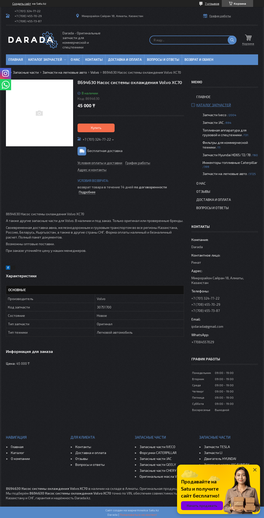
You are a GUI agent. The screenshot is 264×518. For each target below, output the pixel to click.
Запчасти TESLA (217, 447)
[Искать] (232, 40)
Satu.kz (154, 510)
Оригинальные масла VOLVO (162, 476)
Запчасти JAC (213, 122)
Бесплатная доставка (104, 151)
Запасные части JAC (156, 458)
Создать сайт (21, 3)
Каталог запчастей (45, 60)
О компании (20, 458)
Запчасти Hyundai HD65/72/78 (227, 155)
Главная (15, 60)
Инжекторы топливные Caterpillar (230, 162)
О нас (75, 60)
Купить (96, 128)
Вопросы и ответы (163, 60)
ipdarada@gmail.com (207, 326)
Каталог (17, 453)
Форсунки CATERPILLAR (158, 453)
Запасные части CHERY (158, 470)
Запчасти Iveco (214, 115)
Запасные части (26, 72)
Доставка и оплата (125, 60)
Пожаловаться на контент (138, 514)
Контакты (94, 60)
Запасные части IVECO (157, 447)
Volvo (94, 72)
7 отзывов (212, 3)
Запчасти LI (213, 453)
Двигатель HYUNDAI (220, 458)
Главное (203, 97)
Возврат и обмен (198, 60)
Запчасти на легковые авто (64, 72)
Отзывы (203, 191)
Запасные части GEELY (158, 464)
